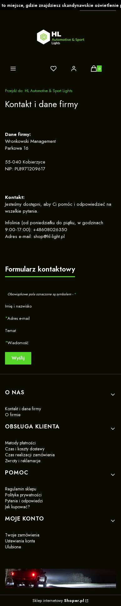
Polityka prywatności (23, 495)
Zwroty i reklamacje (22, 461)
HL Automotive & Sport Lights (38, 91)
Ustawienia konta (20, 541)
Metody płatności (20, 443)
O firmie (12, 415)
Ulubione (13, 547)
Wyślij (18, 358)
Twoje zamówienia (22, 535)
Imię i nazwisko (18, 306)
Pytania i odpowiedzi (24, 501)
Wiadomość (18, 343)
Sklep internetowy (58, 600)
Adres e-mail (19, 318)
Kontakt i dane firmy (23, 409)
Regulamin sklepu (20, 489)
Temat (10, 331)
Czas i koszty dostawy (24, 449)
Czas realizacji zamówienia (30, 455)
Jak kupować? (17, 507)
